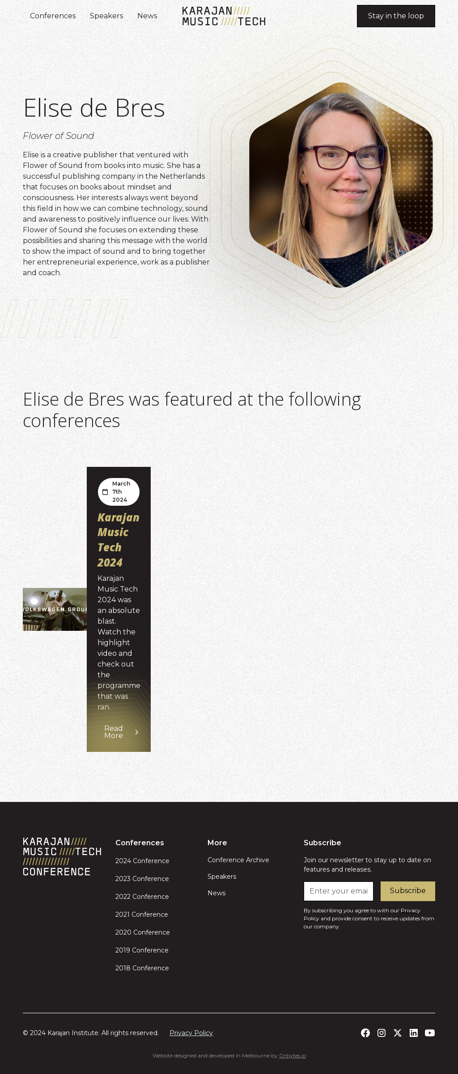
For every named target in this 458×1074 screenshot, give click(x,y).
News (147, 16)
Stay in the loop (396, 16)
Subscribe (408, 890)
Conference (150, 861)
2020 (123, 932)
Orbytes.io (292, 1055)
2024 (123, 861)
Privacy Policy (191, 1033)
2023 (123, 879)
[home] (223, 16)
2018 (123, 968)
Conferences (53, 16)
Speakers (106, 16)
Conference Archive (238, 860)
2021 (122, 914)
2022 (123, 897)
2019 (122, 950)
